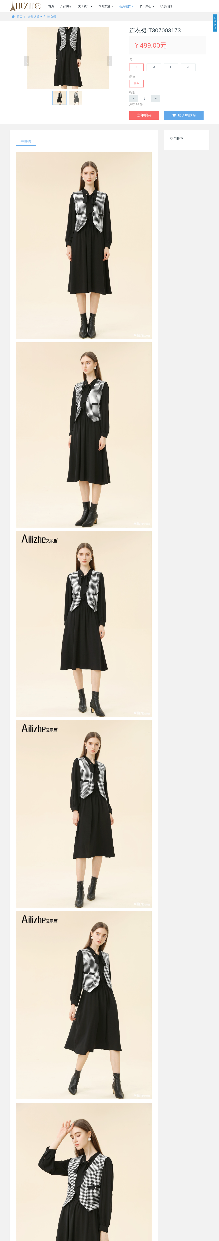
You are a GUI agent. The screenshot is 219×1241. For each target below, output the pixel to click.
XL (188, 67)
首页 (51, 6)
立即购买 (144, 115)
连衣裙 (51, 16)
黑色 (136, 83)
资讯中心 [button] (147, 6)
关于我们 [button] (85, 6)
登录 (206, 6)
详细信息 (26, 141)
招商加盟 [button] (106, 6)
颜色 (132, 76)
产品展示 (66, 6)
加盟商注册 (187, 6)
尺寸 (132, 59)
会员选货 (35, 16)
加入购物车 (184, 115)
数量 (132, 92)
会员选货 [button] (126, 6)
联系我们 (166, 6)
